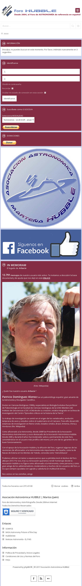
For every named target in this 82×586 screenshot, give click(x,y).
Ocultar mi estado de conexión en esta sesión (24, 92)
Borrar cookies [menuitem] (61, 486)
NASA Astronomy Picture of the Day (21, 532)
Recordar (7, 88)
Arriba (77, 486)
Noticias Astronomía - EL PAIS (18, 539)
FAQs (8, 560)
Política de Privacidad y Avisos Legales (23, 552)
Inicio (6, 33)
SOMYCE (9, 528)
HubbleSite (10, 535)
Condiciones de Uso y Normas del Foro (23, 556)
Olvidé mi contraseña (11, 84)
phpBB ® (28, 567)
